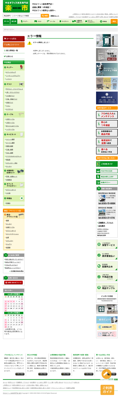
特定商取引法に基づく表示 (20, 388)
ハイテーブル (10, 129)
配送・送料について (111, 14)
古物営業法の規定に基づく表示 (40, 388)
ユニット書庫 (10, 139)
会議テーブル (10, 227)
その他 (8, 193)
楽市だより (11, 382)
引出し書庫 (9, 153)
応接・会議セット (11, 176)
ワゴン (8, 106)
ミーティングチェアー (13, 75)
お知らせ (8, 56)
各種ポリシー (7, 388)
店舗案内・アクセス (75, 17)
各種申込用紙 (113, 17)
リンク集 (50, 382)
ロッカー (9, 166)
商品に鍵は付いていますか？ (14, 259)
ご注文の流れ (100, 14)
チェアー (9, 244)
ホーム (6, 29)
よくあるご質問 (94, 17)
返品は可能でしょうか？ (13, 262)
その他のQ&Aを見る (17, 271)
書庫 (7, 220)
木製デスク (9, 102)
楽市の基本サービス (88, 14)
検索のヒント (55, 16)
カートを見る (10, 39)
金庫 (7, 237)
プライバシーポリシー (58, 388)
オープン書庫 (10, 143)
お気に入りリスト (12, 45)
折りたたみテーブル (12, 126)
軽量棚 (8, 247)
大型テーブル (10, 119)
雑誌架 (8, 159)
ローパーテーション (12, 234)
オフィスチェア (11, 72)
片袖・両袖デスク (11, 99)
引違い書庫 (9, 149)
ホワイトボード (11, 190)
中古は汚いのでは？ (11, 265)
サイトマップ (68, 382)
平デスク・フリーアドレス (14, 89)
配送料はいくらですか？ (13, 268)
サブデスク (9, 109)
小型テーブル (10, 122)
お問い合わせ (104, 17)
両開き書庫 (9, 146)
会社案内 (85, 17)
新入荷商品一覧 (11, 50)
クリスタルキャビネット (14, 156)
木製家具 (9, 179)
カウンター (9, 240)
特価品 (8, 203)
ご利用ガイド (76, 14)
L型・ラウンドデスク (13, 92)
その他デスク (10, 96)
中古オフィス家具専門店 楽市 (12, 393)
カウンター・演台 (11, 163)
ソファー (9, 79)
